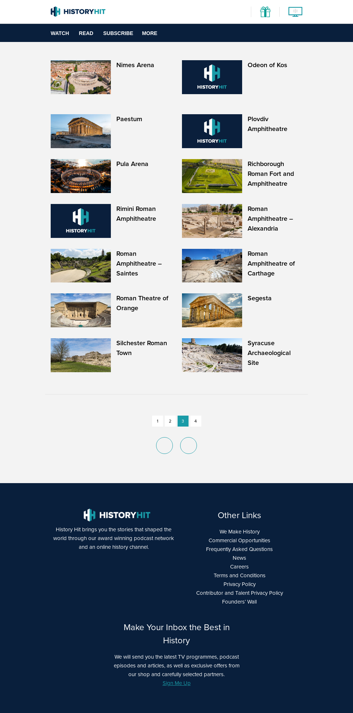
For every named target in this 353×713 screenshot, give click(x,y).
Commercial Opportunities (239, 540)
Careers (239, 567)
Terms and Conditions (239, 575)
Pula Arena (132, 164)
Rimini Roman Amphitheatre (136, 213)
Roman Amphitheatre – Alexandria (270, 218)
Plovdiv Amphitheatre (267, 124)
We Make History (240, 532)
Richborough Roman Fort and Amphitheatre (271, 173)
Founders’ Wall (239, 602)
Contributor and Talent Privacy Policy (239, 593)
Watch (60, 33)
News (239, 558)
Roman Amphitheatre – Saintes (139, 263)
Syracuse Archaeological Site (269, 352)
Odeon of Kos (267, 65)
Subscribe (118, 33)
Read (86, 33)
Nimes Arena (135, 65)
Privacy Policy (240, 584)
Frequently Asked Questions (239, 549)
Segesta (260, 298)
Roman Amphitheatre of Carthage (271, 263)
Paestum (129, 119)
